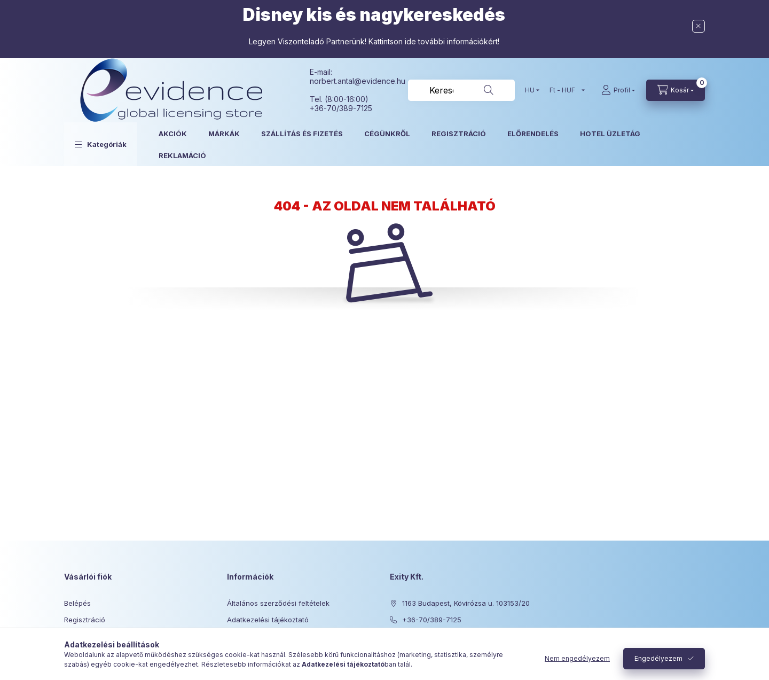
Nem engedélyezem (577, 658)
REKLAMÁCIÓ (182, 155)
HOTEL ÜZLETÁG (610, 133)
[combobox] (461, 90)
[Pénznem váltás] (565, 90)
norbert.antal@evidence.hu (357, 80)
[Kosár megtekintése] (675, 90)
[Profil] (618, 90)
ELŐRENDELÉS (533, 133)
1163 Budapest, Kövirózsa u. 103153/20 (466, 603)
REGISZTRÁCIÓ (458, 133)
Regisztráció (84, 619)
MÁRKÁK (224, 133)
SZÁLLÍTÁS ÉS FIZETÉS (302, 133)
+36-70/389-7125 (431, 619)
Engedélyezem (658, 658)
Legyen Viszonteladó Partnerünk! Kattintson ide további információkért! (374, 41)
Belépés (77, 603)
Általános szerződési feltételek (278, 603)
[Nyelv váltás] (529, 90)
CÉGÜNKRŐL (387, 133)
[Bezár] (698, 26)
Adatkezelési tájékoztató (268, 619)
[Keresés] (488, 90)
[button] (100, 144)
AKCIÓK (173, 133)
